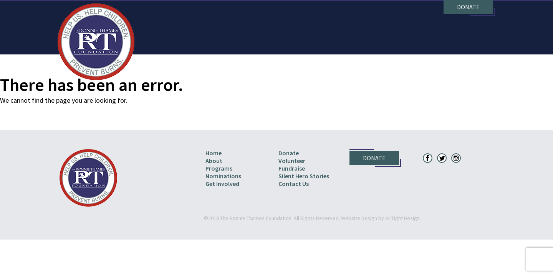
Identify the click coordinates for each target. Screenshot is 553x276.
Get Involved (222, 183)
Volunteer (291, 160)
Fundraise (291, 168)
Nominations (223, 176)
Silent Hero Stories (303, 176)
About (213, 160)
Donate (468, 7)
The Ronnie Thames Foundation (96, 41)
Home (213, 153)
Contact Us (293, 183)
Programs (218, 168)
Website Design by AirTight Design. (381, 218)
